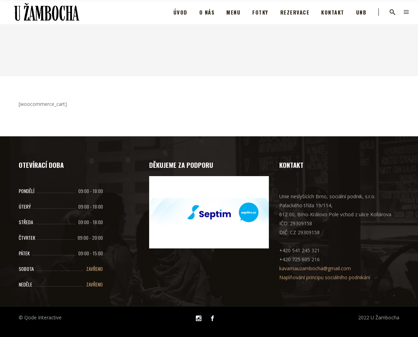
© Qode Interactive (40, 317)
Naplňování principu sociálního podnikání (324, 277)
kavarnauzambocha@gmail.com (315, 268)
